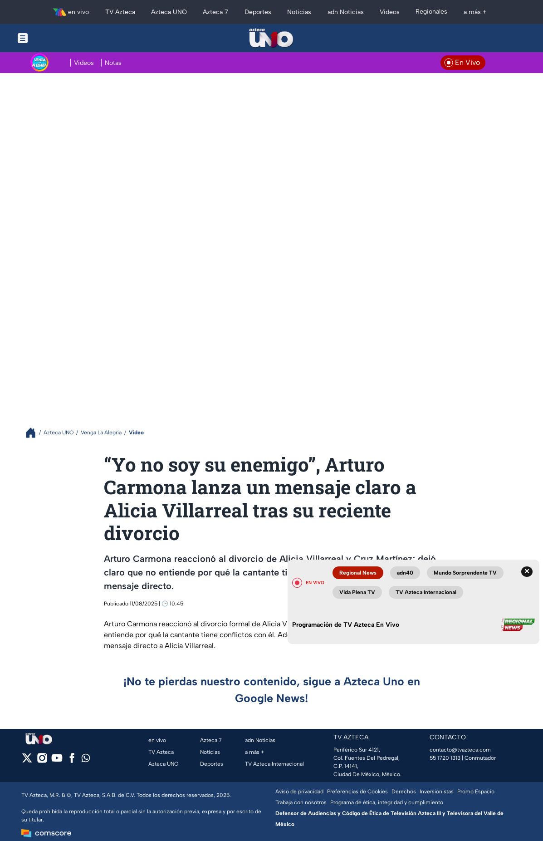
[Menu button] (54, 38)
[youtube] (57, 761)
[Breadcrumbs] (34, 432)
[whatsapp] (85, 760)
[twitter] (27, 761)
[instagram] (42, 761)
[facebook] (72, 761)
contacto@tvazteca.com (460, 750)
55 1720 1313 (445, 758)
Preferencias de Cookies (357, 791)
